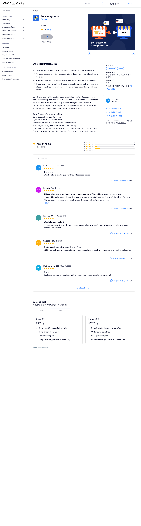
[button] (113, 80)
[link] (13, 10)
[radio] (42, 310)
